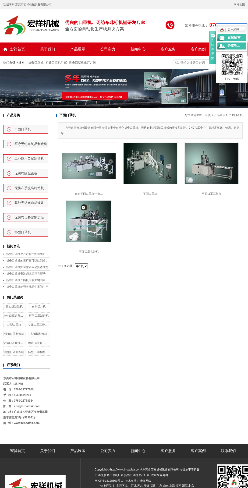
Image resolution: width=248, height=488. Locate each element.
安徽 (147, 485)
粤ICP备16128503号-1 (109, 480)
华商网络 (145, 480)
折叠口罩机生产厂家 (82, 62)
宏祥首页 (17, 49)
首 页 (208, 115)
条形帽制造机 (38, 334)
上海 (172, 485)
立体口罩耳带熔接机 (39, 324)
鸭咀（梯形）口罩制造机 (39, 343)
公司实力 (107, 49)
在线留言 (234, 37)
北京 (191, 485)
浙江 (185, 485)
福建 (153, 485)
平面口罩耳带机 (211, 193)
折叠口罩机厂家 (56, 62)
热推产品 (106, 485)
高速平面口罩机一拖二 (89, 193)
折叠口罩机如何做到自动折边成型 (27, 267)
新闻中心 (138, 49)
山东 (166, 485)
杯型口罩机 (22, 232)
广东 (159, 485)
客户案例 (198, 49)
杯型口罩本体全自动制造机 (39, 352)
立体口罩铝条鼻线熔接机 (14, 315)
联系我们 (228, 451)
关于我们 (47, 49)
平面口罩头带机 (89, 251)
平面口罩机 (22, 129)
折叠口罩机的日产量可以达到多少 (27, 260)
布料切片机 (39, 306)
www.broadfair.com (27, 423)
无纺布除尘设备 (25, 173)
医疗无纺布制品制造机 (30, 144)
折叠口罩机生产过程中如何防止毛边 (28, 254)
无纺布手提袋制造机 (29, 188)
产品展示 (77, 49)
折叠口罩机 (35, 62)
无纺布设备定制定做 (29, 217)
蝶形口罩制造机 (14, 334)
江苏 (179, 485)
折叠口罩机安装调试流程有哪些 (26, 273)
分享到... (233, 46)
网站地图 (239, 4)
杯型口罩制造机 (39, 315)
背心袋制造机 (14, 306)
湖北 (140, 485)
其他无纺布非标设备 (29, 203)
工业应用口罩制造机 (29, 158)
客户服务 (168, 49)
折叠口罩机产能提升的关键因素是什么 (28, 280)
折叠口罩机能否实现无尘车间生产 (27, 286)
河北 (134, 485)
